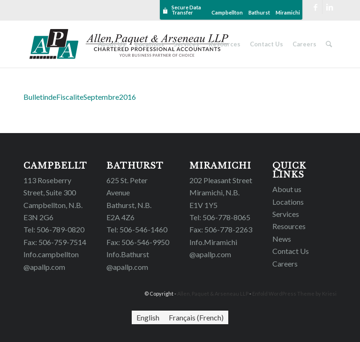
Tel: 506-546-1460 (136, 229)
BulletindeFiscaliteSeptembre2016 (79, 96)
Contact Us (290, 250)
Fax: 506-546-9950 (137, 242)
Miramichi (288, 12)
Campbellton (227, 12)
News (281, 238)
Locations (288, 201)
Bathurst (259, 12)
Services (285, 213)
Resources (289, 226)
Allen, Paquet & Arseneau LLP (212, 293)
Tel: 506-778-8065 (219, 217)
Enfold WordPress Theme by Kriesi (294, 293)
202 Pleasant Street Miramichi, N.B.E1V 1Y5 (220, 192)
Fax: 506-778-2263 (220, 229)
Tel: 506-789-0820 (53, 229)
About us (286, 189)
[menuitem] (148, 317)
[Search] (329, 44)
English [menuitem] (147, 317)
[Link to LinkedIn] (329, 7)
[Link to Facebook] (315, 7)
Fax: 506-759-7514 (54, 242)
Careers (285, 263)
